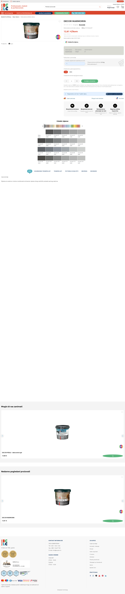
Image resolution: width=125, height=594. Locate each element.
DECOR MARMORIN (8, 517)
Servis (91, 564)
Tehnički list (58, 171)
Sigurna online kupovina (115, 110)
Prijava (109, 6)
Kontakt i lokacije (94, 546)
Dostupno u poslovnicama (114, 94)
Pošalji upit (120, 1)
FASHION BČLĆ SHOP (65, 13)
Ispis (10, 44)
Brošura (84, 171)
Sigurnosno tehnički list (42, 171)
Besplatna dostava (72, 109)
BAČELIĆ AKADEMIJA (47, 13)
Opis (29, 171)
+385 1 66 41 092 (83, 13)
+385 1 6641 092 (55, 545)
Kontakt (121, 98)
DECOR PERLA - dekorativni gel (12, 453)
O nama (92, 554)
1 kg (66, 72)
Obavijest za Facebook (96, 561)
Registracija (110, 8)
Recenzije (82, 25)
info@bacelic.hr (57, 550)
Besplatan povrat (86, 109)
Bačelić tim (93, 567)
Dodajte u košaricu (89, 81)
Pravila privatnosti (94, 559)
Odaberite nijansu (73, 42)
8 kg (71, 72)
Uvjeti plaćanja (70, 98)
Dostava (92, 556)
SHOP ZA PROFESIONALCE (25, 13)
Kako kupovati (94, 551)
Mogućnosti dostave (97, 98)
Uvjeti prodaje (93, 543)
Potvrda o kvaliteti (71, 171)
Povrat (91, 548)
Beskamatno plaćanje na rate (101, 110)
